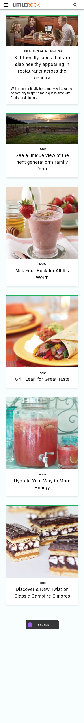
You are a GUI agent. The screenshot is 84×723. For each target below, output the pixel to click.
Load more (41, 624)
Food (26, 51)
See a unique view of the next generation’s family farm (42, 162)
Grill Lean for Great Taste (42, 379)
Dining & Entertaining (47, 51)
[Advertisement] (42, 678)
